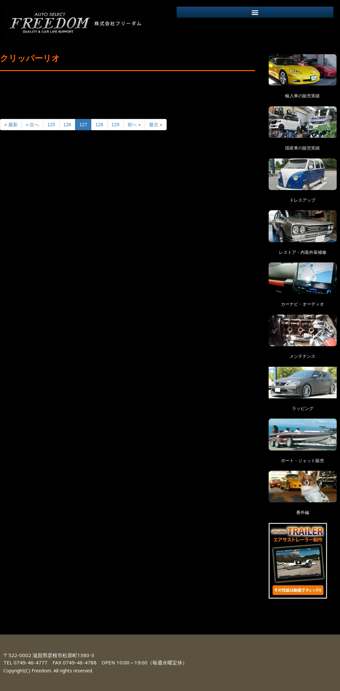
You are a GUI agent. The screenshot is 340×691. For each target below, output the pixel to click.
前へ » (134, 124)
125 (51, 124)
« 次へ (32, 124)
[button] (255, 12)
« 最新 (11, 124)
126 (67, 124)
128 (99, 124)
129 (115, 124)
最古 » (155, 124)
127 (83, 124)
